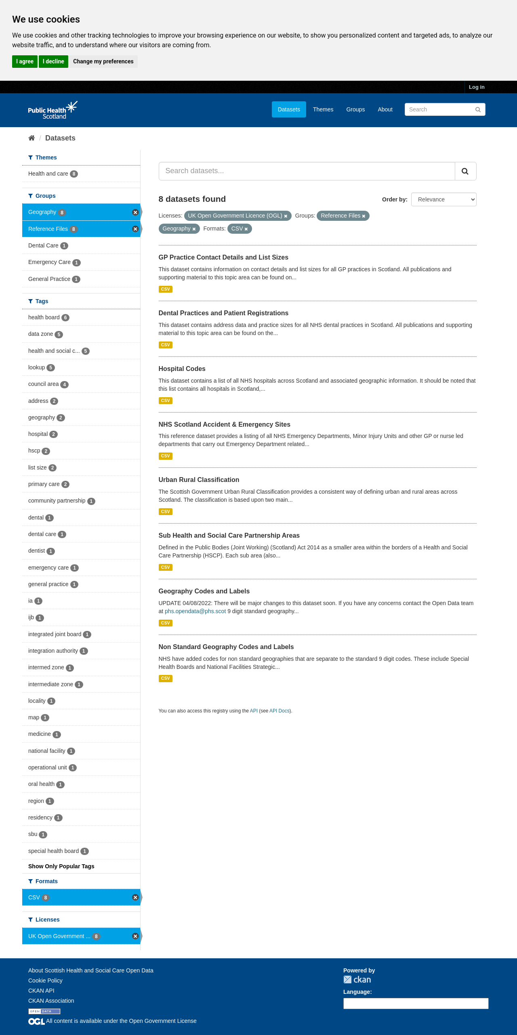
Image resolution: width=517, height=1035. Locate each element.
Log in (477, 87)
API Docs (279, 711)
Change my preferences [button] (103, 61)
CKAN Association (51, 1000)
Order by (394, 199)
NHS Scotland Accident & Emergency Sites (225, 424)
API (254, 711)
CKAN (357, 979)
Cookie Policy (45, 980)
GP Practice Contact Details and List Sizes (224, 257)
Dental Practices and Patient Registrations (224, 313)
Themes (323, 109)
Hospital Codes (182, 368)
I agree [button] (25, 61)
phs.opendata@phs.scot (195, 611)
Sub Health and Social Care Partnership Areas (229, 535)
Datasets (289, 109)
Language (356, 992)
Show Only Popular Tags (61, 866)
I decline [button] (53, 61)
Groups (355, 109)
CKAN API (41, 990)
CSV (165, 289)
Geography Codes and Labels (204, 591)
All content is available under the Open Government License (112, 1021)
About (385, 109)
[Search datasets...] (307, 171)
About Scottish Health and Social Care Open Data (90, 970)
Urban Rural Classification (199, 479)
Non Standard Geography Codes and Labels (226, 646)
